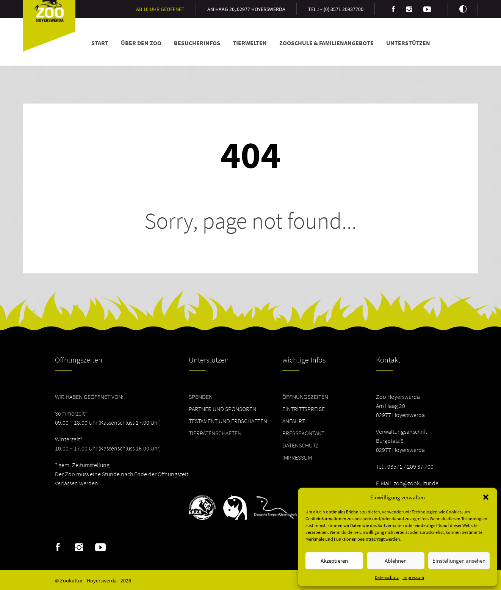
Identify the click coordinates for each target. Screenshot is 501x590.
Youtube (100, 547)
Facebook (58, 547)
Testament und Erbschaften (228, 421)
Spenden (201, 396)
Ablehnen (396, 560)
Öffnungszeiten (305, 396)
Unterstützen (408, 43)
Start (99, 43)
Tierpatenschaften (215, 433)
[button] (486, 497)
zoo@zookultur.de (416, 483)
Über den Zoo (141, 43)
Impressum (413, 577)
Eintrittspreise (303, 409)
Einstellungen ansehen (458, 560)
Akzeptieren (334, 560)
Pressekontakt (303, 433)
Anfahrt (293, 421)
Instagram (79, 547)
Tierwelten (250, 43)
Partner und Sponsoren (222, 409)
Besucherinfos (197, 43)
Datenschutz (387, 577)
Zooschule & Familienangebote (326, 43)
